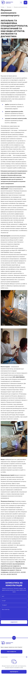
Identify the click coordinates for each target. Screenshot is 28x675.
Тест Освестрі (11, 651)
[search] (21, 2)
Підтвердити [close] (14, 671)
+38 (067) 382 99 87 (11, 574)
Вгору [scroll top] (14, 637)
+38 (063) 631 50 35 (14, 572)
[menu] (25, 2)
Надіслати (14, 622)
